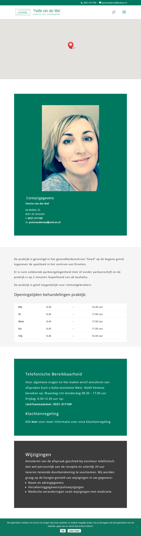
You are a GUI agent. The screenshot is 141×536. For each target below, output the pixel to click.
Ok (62, 530)
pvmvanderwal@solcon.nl (44, 222)
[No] (136, 527)
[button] (72, 45)
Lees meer (74, 530)
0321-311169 (89, 2)
